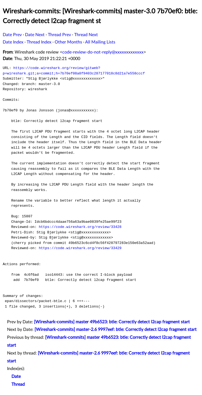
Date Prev (12, 35)
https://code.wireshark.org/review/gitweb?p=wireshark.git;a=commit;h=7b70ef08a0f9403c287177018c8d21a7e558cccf (74, 70)
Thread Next (86, 35)
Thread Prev (59, 35)
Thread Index (39, 42)
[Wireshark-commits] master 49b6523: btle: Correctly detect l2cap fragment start (112, 322)
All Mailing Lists (100, 42)
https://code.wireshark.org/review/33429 (80, 248)
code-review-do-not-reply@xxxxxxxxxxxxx (103, 52)
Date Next (35, 35)
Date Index (13, 42)
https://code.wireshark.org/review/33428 (80, 226)
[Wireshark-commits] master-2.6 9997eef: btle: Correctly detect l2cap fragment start (116, 329)
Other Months (68, 42)
